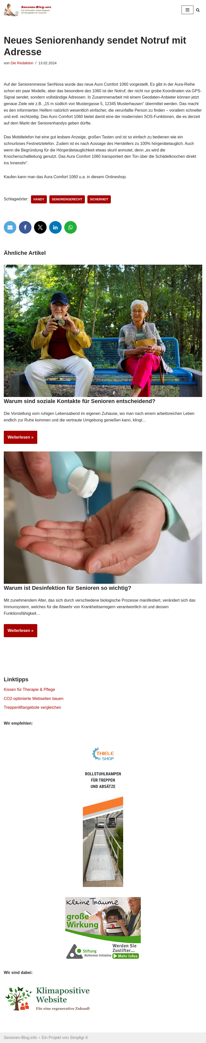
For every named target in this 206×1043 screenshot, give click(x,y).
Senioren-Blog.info (20, 1037)
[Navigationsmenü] (187, 10)
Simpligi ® (79, 1037)
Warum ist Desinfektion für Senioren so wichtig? (67, 588)
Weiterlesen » (18, 439)
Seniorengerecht (67, 199)
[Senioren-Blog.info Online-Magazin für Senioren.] (29, 10)
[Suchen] (198, 10)
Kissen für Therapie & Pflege (29, 689)
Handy (38, 199)
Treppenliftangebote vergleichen (32, 707)
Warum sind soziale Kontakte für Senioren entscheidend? (79, 401)
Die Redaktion (22, 63)
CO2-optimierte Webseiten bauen (33, 698)
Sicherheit (99, 199)
